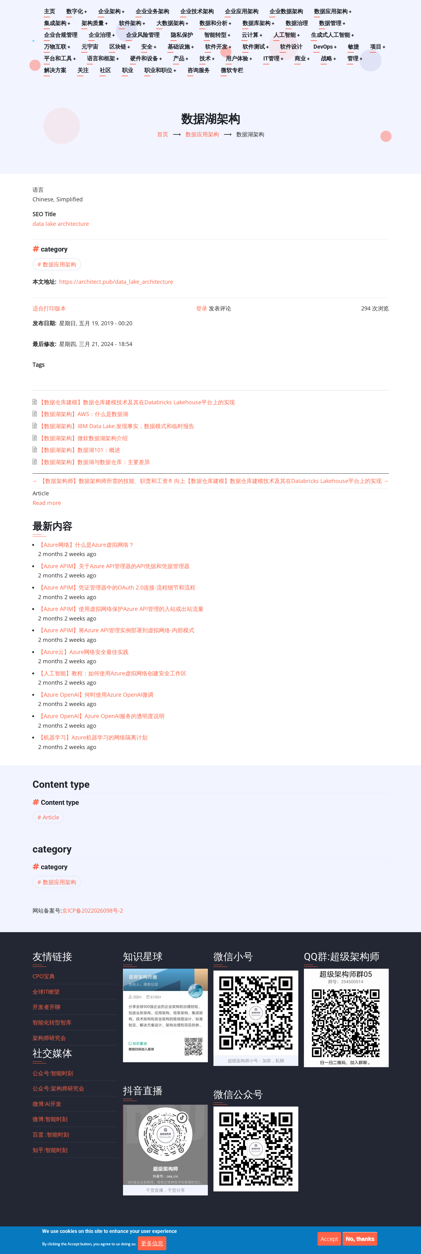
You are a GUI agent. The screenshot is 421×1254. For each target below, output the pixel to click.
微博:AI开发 (47, 1103)
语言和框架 (103, 58)
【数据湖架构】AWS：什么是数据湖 (83, 414)
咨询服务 (199, 70)
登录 (201, 308)
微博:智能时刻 (50, 1119)
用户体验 (240, 58)
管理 (358, 58)
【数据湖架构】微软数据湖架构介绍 (83, 438)
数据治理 (298, 23)
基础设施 (182, 46)
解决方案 (55, 70)
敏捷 (355, 46)
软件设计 (293, 46)
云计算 (252, 35)
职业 (127, 70)
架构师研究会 (49, 1037)
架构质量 (95, 23)
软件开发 (219, 46)
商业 (304, 58)
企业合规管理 (60, 35)
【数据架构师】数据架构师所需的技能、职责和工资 (100, 480)
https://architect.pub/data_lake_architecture (116, 281)
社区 (105, 70)
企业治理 (102, 35)
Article (51, 817)
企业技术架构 (197, 11)
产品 (182, 58)
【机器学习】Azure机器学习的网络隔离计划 (92, 737)
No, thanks (360, 1239)
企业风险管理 (143, 35)
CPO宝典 (44, 976)
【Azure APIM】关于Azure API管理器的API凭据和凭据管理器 (114, 566)
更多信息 (152, 1243)
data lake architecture (61, 223)
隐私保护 (182, 35)
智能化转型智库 (52, 1022)
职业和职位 (160, 70)
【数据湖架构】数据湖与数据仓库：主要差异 (94, 462)
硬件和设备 (147, 58)
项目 (380, 46)
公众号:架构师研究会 (58, 1088)
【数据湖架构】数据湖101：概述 (79, 450)
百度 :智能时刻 (51, 1134)
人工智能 (287, 35)
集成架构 (57, 23)
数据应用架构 (334, 11)
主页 (49, 11)
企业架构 (112, 11)
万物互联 (57, 46)
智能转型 (217, 35)
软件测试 (257, 46)
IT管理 (275, 58)
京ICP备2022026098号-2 (92, 910)
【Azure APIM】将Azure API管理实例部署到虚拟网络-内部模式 (116, 630)
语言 (38, 189)
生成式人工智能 (334, 35)
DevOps (327, 46)
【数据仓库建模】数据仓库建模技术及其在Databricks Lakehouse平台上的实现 (136, 402)
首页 (162, 134)
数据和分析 (217, 23)
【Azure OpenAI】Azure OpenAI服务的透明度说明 (101, 716)
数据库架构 (260, 23)
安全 (149, 46)
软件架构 (133, 23)
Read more (47, 502)
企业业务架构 (153, 11)
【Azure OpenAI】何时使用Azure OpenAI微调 (95, 694)
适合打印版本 (49, 308)
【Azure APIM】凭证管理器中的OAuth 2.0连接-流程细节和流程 (116, 587)
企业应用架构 (242, 11)
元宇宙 (90, 46)
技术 (208, 58)
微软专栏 (232, 70)
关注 (83, 70)
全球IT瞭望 (46, 991)
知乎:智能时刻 (50, 1150)
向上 (176, 480)
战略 (331, 58)
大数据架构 (173, 23)
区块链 (120, 46)
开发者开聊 (46, 1007)
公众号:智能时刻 (53, 1073)
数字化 (76, 11)
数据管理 (334, 23)
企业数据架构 (287, 11)
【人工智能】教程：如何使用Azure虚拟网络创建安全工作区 (112, 673)
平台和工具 (60, 58)
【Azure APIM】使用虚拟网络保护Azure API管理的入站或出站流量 (121, 608)
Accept (329, 1239)
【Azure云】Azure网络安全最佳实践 (83, 652)
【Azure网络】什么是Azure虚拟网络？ (86, 544)
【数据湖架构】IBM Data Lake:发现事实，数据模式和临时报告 (116, 426)
